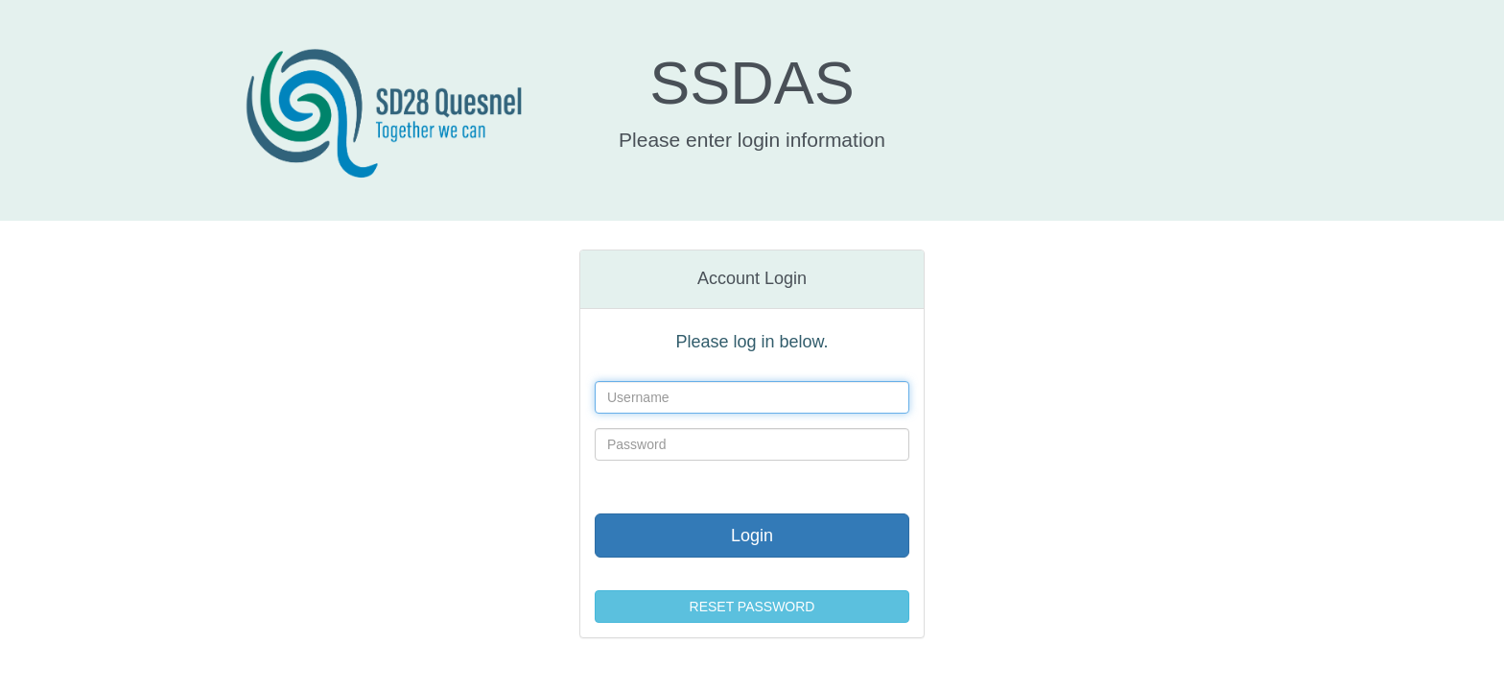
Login (752, 535)
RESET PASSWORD (752, 606)
